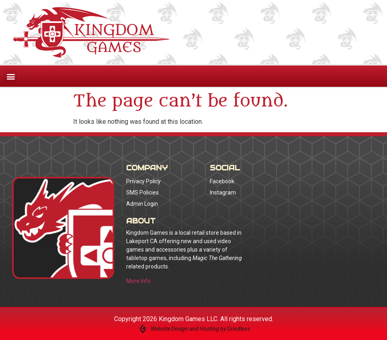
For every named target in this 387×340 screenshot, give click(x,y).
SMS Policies (142, 192)
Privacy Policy (143, 181)
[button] (10, 76)
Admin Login (142, 204)
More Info (138, 281)
